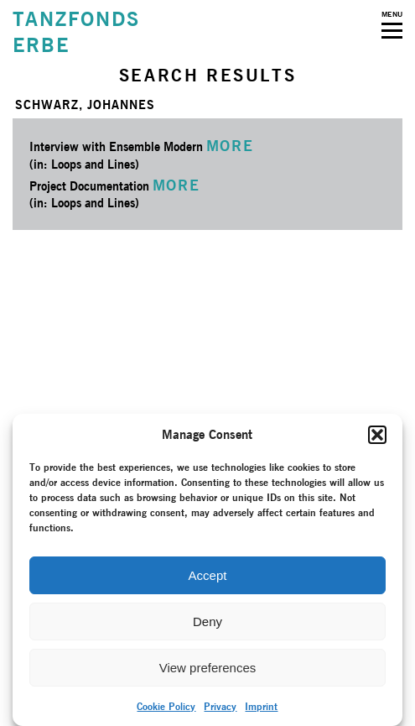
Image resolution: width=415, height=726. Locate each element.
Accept (208, 575)
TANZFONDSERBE (76, 32)
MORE (229, 145)
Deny (207, 621)
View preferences (208, 668)
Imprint (261, 706)
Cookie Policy (166, 706)
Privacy (220, 706)
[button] (377, 434)
